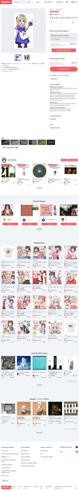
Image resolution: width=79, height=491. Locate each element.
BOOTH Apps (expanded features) (10, 453)
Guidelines (36, 486)
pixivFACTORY (53, 110)
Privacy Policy (41, 487)
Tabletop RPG (59, 9)
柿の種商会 (12, 160)
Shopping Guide (25, 453)
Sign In (38, 2)
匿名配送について (5, 456)
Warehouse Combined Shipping (29, 463)
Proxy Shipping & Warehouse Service (8, 460)
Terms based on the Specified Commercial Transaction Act (63, 487)
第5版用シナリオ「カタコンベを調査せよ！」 (70, 180)
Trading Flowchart (56, 116)
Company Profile (13, 487)
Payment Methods (25, 456)
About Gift (54, 79)
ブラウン (29, 219)
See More (39, 230)
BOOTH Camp (5, 475)
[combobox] (22, 2)
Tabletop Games (5, 178)
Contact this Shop (54, 127)
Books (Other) (51, 178)
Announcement (44, 450)
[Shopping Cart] (67, 2)
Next (44, 30)
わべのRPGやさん (51, 219)
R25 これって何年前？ (38, 179)
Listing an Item (5, 450)
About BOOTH (48, 2)
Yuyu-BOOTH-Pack (72, 98)
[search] (29, 2)
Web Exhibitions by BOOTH (28, 466)
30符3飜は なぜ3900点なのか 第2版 (23, 180)
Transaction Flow (25, 460)
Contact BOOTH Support (46, 456)
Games (51, 9)
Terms (51, 124)
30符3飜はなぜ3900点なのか (55, 179)
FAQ (41, 453)
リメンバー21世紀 (6, 179)
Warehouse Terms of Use (28, 487)
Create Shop (59, 2)
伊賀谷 (9, 219)
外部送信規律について (48, 487)
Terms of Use (20, 487)
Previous (2, 30)
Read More (57, 39)
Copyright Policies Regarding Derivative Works (8, 471)
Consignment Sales (6, 467)
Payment (53, 119)
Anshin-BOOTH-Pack (62, 98)
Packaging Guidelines (6, 464)
